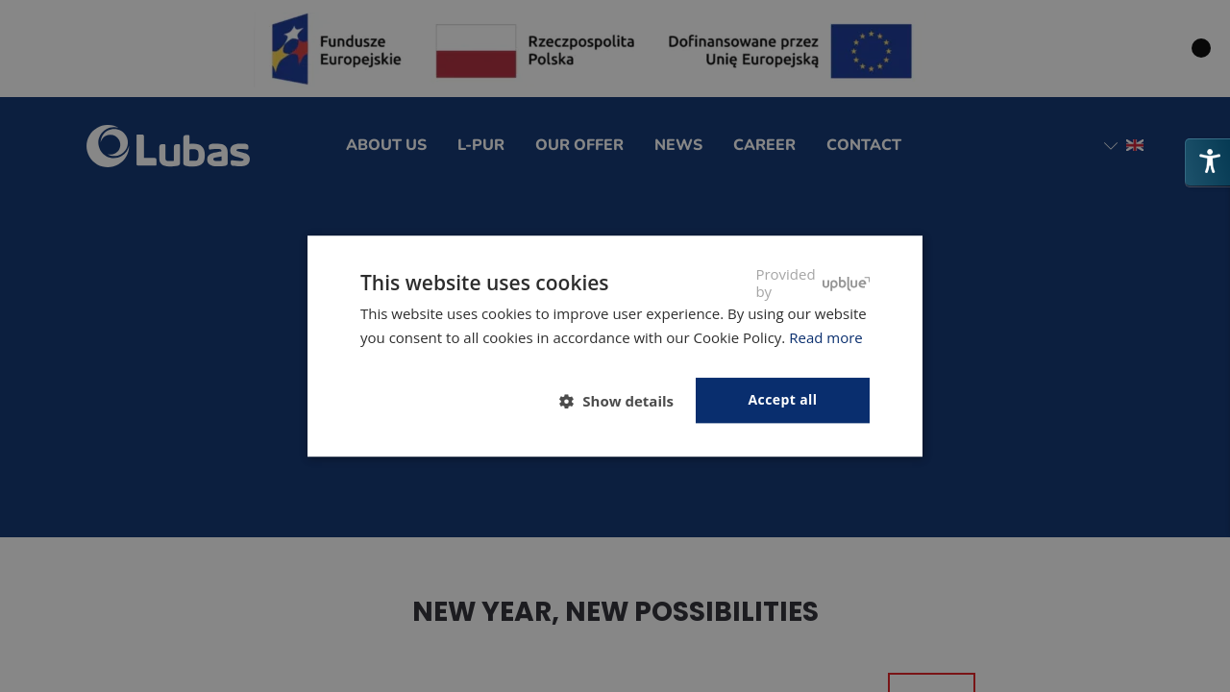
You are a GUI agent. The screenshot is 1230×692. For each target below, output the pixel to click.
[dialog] (615, 346)
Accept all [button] (783, 399)
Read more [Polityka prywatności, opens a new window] (826, 337)
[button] (624, 400)
